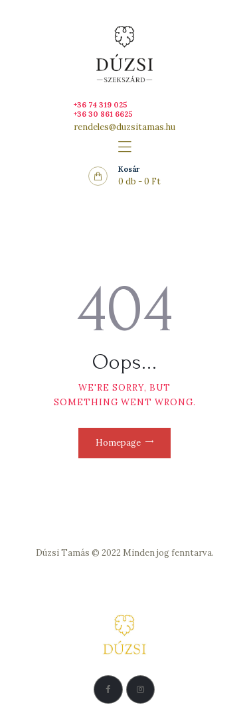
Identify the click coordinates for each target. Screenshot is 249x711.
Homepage (118, 442)
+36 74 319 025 (100, 104)
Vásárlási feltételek (124, 584)
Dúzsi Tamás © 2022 (78, 552)
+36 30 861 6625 (103, 114)
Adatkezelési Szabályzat (125, 568)
